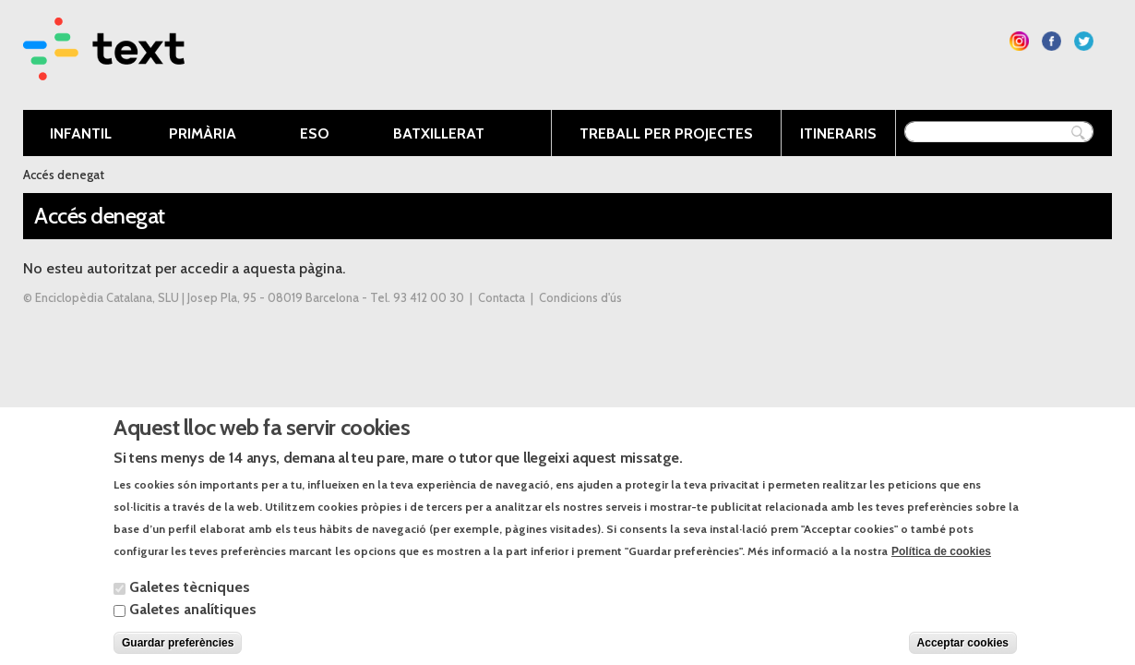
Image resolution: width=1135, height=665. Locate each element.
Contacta (501, 298)
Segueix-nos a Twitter (1083, 41)
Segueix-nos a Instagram (1019, 41)
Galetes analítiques (193, 626)
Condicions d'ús (580, 298)
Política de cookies (941, 568)
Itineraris (838, 133)
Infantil (76, 135)
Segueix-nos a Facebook (1051, 41)
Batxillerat (437, 135)
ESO (313, 135)
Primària (201, 135)
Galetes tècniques (189, 603)
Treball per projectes (666, 133)
